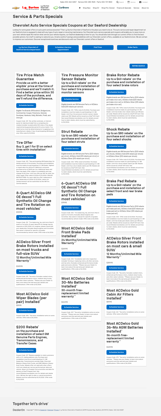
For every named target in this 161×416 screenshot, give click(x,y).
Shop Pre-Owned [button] (108, 8)
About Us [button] (145, 8)
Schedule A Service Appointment (63, 49)
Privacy (56, 410)
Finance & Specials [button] (124, 8)
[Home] (80, 8)
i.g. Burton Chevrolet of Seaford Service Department (28, 49)
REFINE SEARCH (138, 66)
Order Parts (132, 47)
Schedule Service (26, 105)
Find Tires (98, 47)
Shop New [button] (86, 8)
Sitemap (50, 410)
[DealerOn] (19, 410)
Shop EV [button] (96, 8)
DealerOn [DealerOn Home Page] (43, 410)
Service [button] (136, 8)
